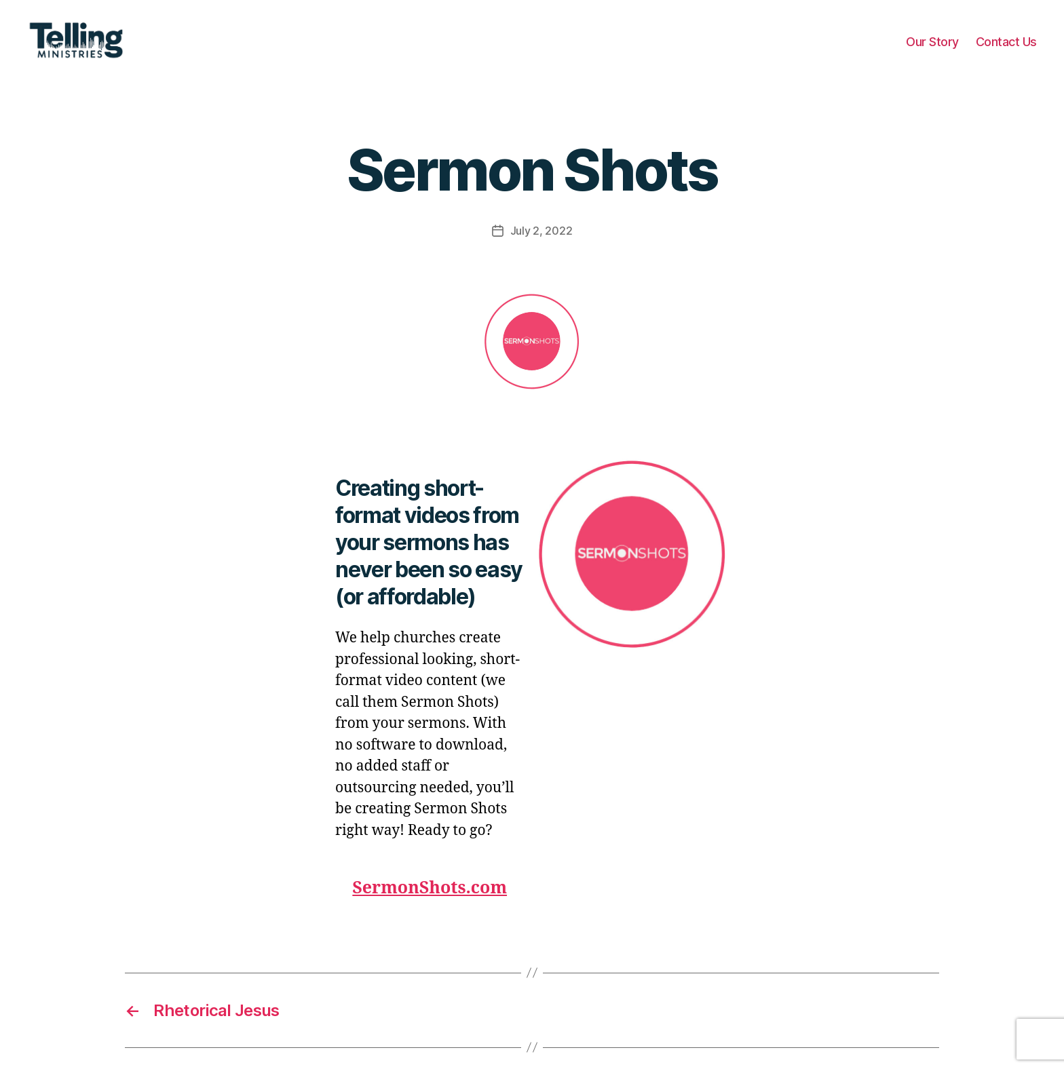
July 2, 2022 (541, 247)
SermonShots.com (429, 903)
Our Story (932, 49)
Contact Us (1006, 49)
